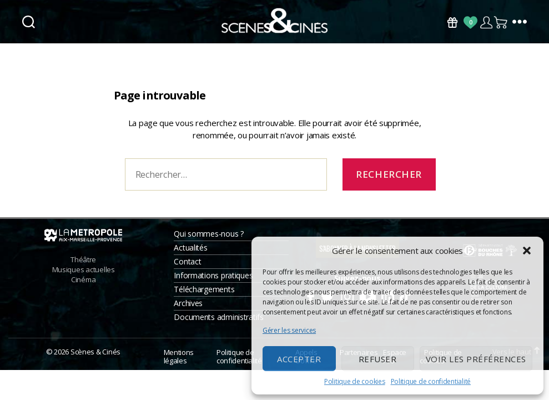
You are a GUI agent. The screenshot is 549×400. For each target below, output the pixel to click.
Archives (188, 308)
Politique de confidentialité (431, 381)
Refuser (378, 358)
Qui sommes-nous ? (208, 238)
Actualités (190, 252)
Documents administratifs (219, 322)
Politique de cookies (354, 381)
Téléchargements (204, 294)
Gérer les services (289, 330)
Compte (486, 22)
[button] (526, 250)
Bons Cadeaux (452, 22)
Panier (501, 22)
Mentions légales (179, 361)
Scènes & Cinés (95, 357)
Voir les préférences (476, 358)
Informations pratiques (213, 280)
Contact (187, 266)
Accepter (299, 358)
